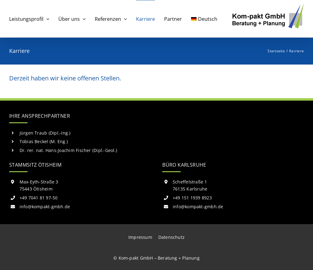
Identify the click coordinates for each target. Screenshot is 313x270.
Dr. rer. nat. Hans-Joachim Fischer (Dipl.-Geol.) (68, 150)
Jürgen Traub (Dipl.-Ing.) (45, 133)
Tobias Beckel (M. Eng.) (44, 141)
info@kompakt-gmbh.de (45, 206)
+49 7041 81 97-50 (39, 198)
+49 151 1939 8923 (192, 198)
